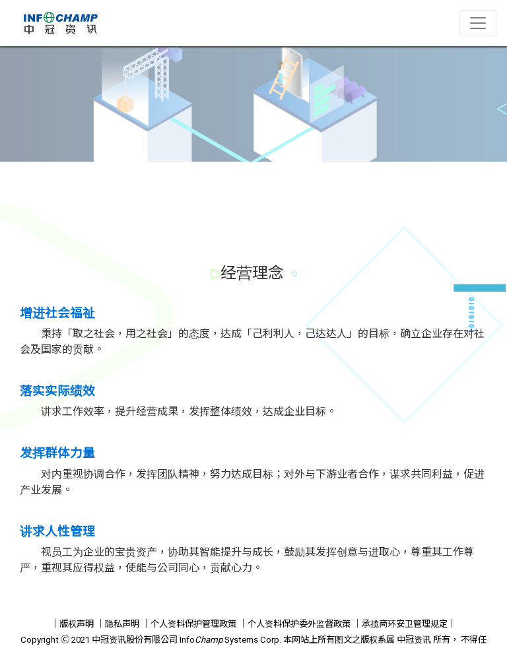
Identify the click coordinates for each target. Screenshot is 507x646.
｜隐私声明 (117, 624)
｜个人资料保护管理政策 (189, 624)
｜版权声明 (72, 624)
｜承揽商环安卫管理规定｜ (404, 624)
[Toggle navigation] (477, 23)
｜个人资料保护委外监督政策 (295, 624)
